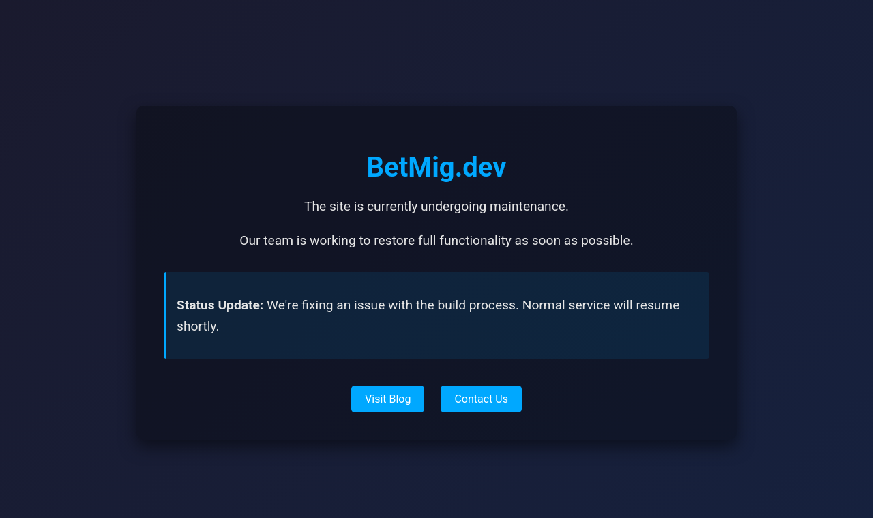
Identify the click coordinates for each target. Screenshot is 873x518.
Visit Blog (388, 399)
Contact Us (481, 399)
